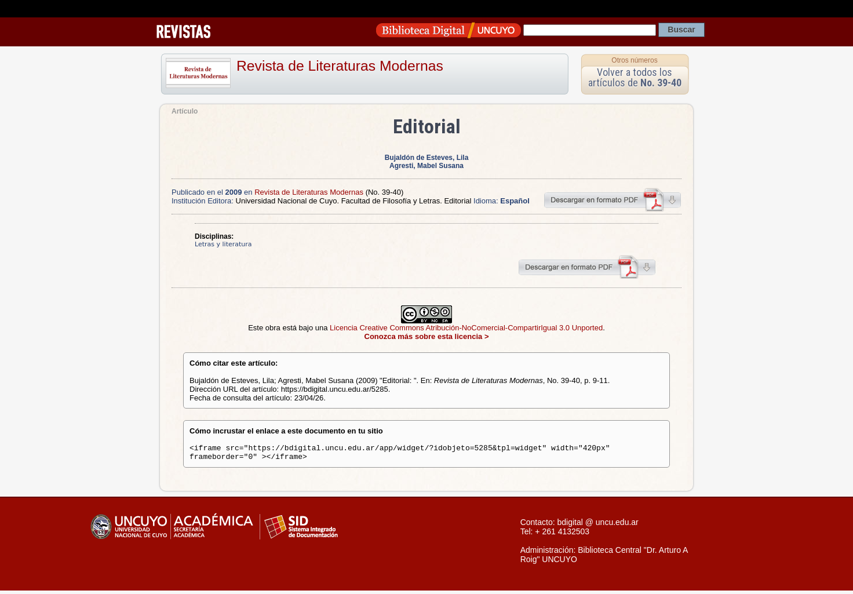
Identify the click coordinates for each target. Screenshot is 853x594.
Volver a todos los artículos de (634, 77)
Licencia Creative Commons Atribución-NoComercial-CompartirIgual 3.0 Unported (466, 327)
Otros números (634, 60)
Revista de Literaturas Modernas (339, 66)
